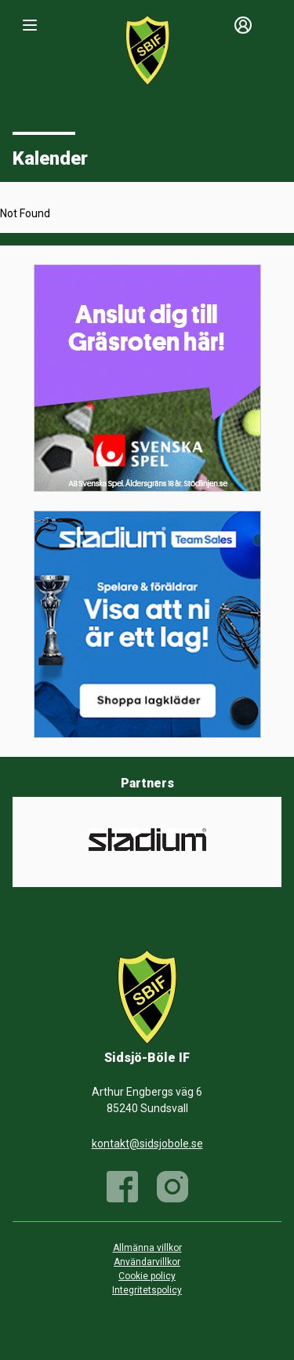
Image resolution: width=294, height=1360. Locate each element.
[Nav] (30, 25)
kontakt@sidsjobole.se (147, 1143)
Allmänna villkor (147, 1247)
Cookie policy (147, 1276)
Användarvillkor (147, 1261)
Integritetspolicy (147, 1290)
